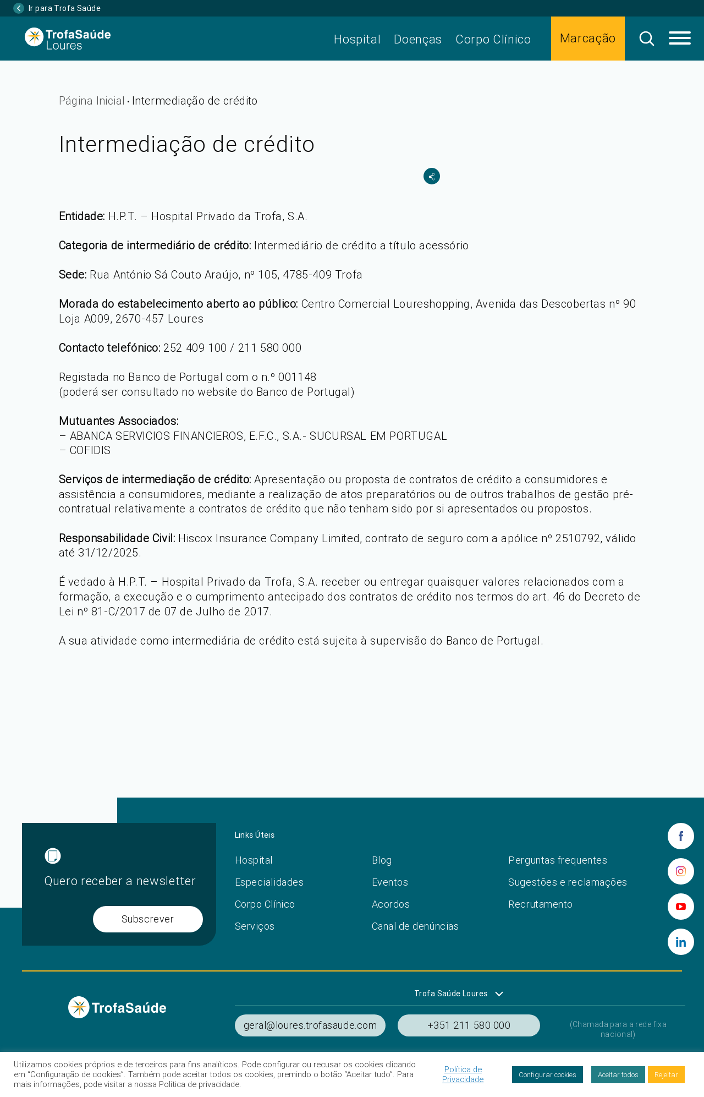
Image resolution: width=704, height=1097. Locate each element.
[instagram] (681, 871)
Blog (382, 860)
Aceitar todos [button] (618, 1074)
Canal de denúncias (415, 926)
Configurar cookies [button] (547, 1074)
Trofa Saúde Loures (451, 993)
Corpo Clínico (493, 39)
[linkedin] (681, 942)
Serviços (255, 926)
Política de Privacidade (462, 1074)
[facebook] (681, 836)
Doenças (418, 39)
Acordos (391, 904)
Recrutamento (540, 904)
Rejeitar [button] (666, 1074)
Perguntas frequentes (557, 860)
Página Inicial (92, 100)
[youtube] (681, 906)
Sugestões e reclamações (567, 882)
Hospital (357, 39)
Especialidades (269, 882)
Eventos (390, 882)
